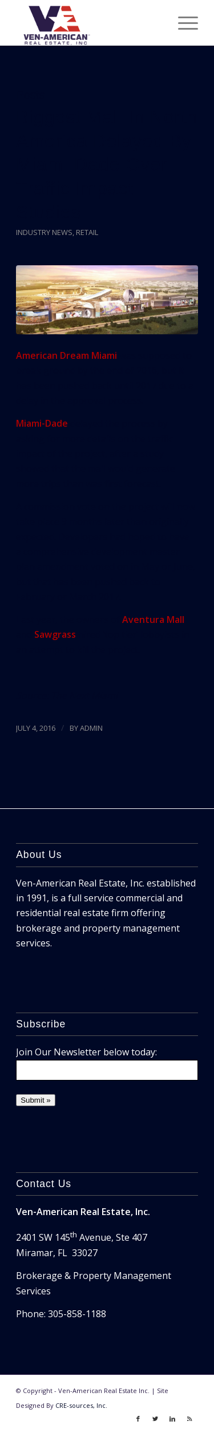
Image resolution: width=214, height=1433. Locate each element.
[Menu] (182, 23)
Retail (87, 232)
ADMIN (91, 728)
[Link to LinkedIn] (172, 1418)
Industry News (44, 232)
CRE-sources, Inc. (81, 1405)
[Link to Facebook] (138, 1418)
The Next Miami (84, 695)
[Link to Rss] (189, 1418)
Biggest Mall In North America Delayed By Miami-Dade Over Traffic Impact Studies (106, 164)
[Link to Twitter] (155, 1418)
